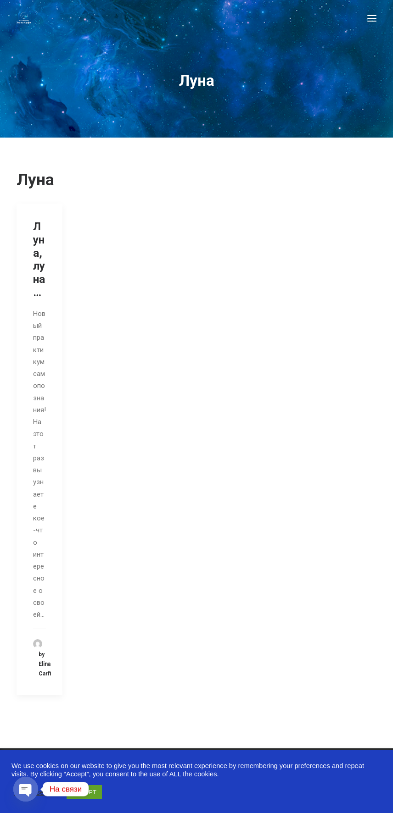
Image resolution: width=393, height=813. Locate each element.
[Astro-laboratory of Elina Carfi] (24, 18)
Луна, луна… (39, 259)
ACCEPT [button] (84, 792)
